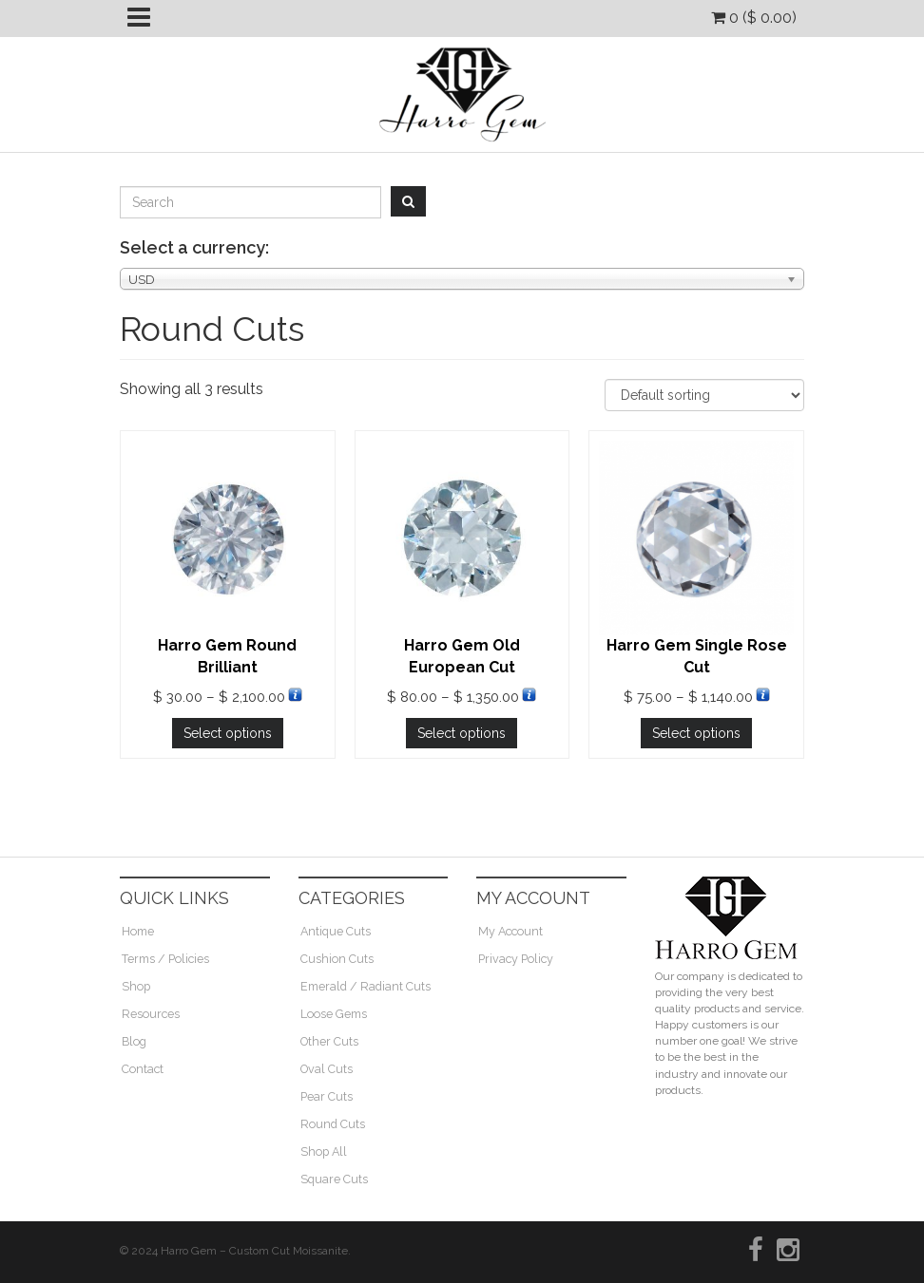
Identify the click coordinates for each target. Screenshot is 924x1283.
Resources (151, 1014)
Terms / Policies (165, 959)
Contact (143, 1069)
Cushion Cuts (337, 959)
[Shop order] (704, 395)
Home (138, 931)
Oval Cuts (326, 1069)
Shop (136, 986)
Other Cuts (329, 1041)
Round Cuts (332, 1124)
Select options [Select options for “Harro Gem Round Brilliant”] (227, 733)
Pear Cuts (326, 1096)
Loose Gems (333, 1014)
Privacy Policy (515, 959)
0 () (754, 18)
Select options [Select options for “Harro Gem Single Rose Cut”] (696, 733)
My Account (510, 931)
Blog (134, 1041)
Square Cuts (334, 1179)
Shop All (323, 1151)
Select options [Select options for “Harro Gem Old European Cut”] (461, 733)
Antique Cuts (335, 931)
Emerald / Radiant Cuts (365, 986)
